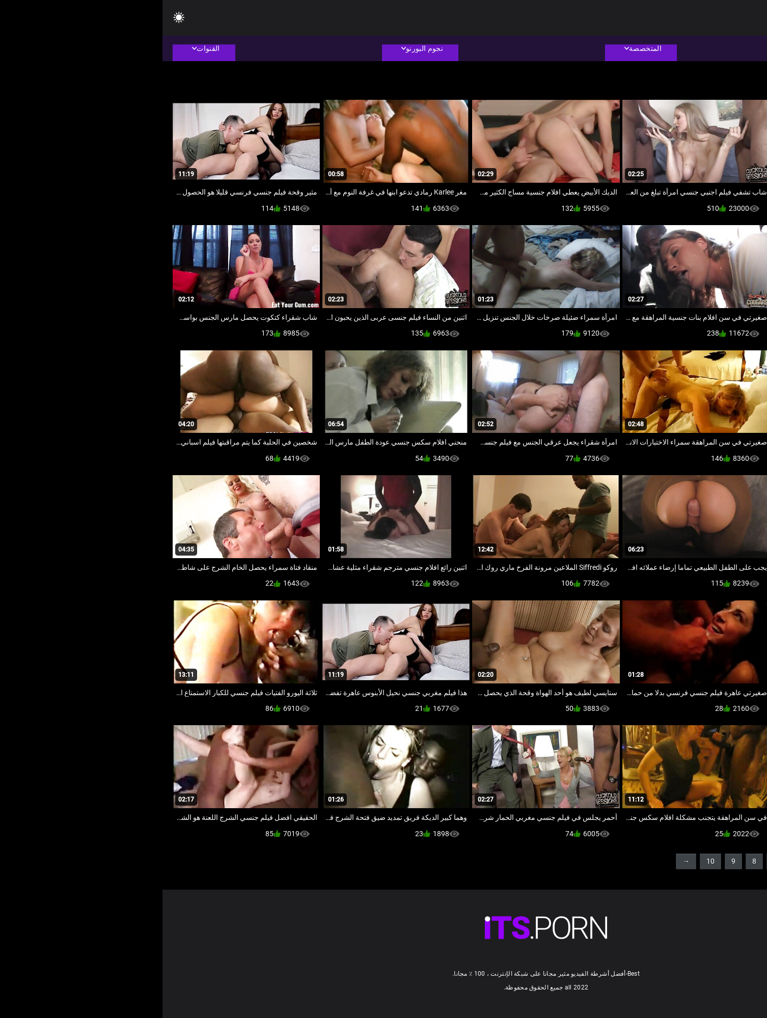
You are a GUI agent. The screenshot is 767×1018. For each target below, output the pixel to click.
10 (548, 861)
